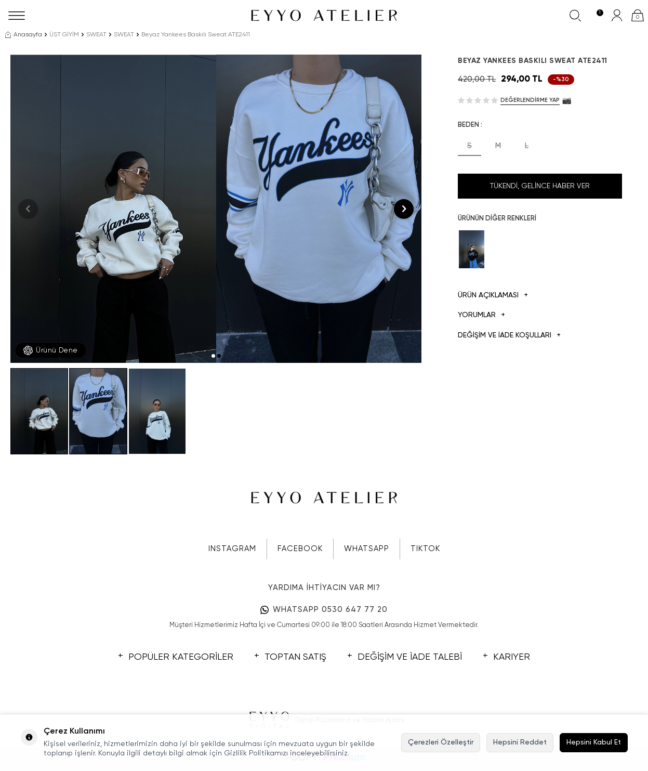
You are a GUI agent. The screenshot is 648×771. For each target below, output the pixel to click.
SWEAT (96, 35)
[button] (213, 356)
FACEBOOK (300, 549)
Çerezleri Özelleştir (440, 742)
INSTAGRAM (232, 549)
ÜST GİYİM (64, 35)
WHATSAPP (366, 549)
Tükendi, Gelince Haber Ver (540, 186)
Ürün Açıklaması (493, 295)
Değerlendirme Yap (530, 100)
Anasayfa (23, 34)
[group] (113, 209)
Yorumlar (481, 315)
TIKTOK (425, 549)
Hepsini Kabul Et (593, 742)
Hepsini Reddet (520, 742)
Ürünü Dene (50, 350)
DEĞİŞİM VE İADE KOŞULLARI (509, 336)
